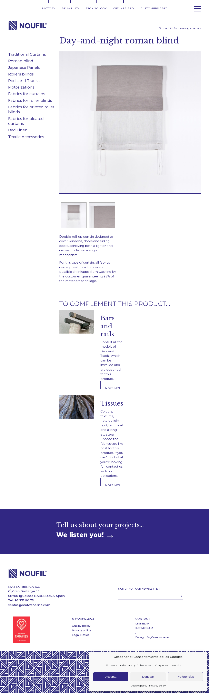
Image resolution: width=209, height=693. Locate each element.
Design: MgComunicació (152, 637)
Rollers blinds (21, 74)
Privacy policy (157, 685)
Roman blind (20, 61)
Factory (48, 8)
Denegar (148, 676)
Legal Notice (81, 634)
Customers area (154, 8)
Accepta (110, 676)
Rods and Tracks (24, 80)
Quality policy (81, 625)
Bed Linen (18, 130)
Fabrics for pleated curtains (26, 121)
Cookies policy (139, 685)
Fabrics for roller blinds (30, 100)
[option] (73, 215)
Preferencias (185, 676)
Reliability (70, 8)
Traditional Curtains (27, 54)
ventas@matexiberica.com (29, 605)
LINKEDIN (142, 623)
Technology (96, 8)
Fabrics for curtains (26, 93)
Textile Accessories (26, 136)
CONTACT (142, 618)
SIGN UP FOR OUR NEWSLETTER (139, 588)
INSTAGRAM (144, 628)
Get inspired (123, 8)
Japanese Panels (24, 67)
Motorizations (21, 87)
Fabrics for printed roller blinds (31, 109)
